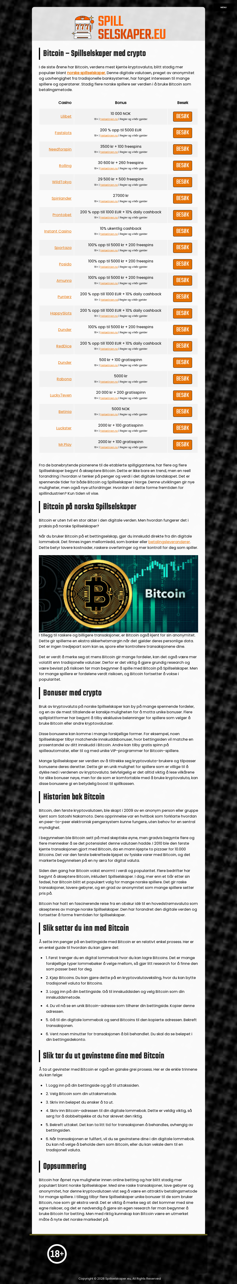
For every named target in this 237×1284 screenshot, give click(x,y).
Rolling (65, 165)
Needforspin (60, 149)
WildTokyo (62, 182)
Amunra (64, 280)
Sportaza (63, 247)
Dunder (65, 329)
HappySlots (61, 313)
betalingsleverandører (169, 541)
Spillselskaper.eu (118, 1278)
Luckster (64, 428)
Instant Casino (58, 231)
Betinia (65, 411)
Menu (224, 7)
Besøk (182, 116)
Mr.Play (65, 444)
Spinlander (62, 198)
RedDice (64, 346)
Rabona (64, 379)
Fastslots (63, 132)
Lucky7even (61, 395)
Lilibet (66, 116)
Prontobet (62, 214)
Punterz (65, 296)
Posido (65, 264)
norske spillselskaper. (86, 73)
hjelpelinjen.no (109, 119)
